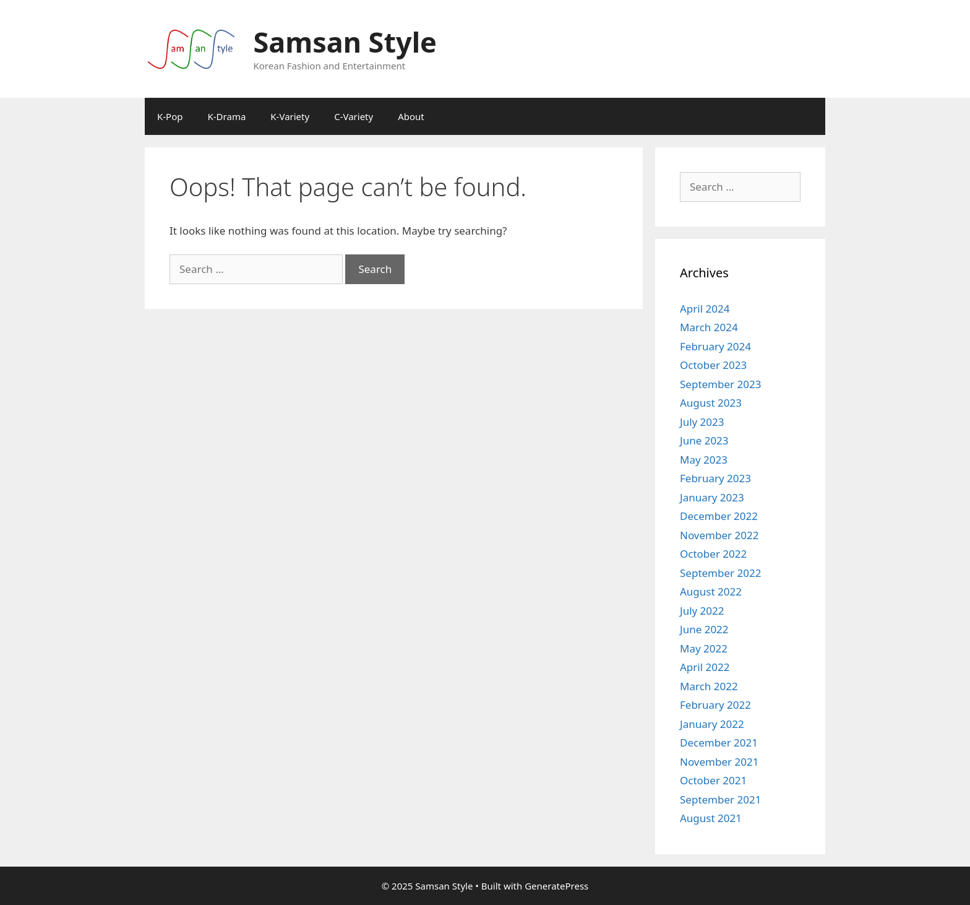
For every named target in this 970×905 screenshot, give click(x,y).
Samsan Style (345, 42)
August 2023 (711, 403)
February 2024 (715, 346)
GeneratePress (556, 886)
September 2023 (720, 384)
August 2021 (711, 818)
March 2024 (709, 327)
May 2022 (704, 648)
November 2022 (719, 535)
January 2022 (712, 724)
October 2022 (713, 554)
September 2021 (720, 799)
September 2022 (720, 573)
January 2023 (712, 497)
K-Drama (227, 116)
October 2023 (713, 365)
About (411, 116)
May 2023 (704, 459)
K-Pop (170, 116)
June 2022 (704, 629)
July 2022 (702, 611)
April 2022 (704, 667)
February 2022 (715, 705)
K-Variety (289, 116)
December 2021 (719, 742)
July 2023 (702, 422)
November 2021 (719, 762)
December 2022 (719, 516)
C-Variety (353, 116)
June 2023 (704, 440)
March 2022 (709, 686)
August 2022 (711, 591)
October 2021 (713, 780)
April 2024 (704, 308)
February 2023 (715, 478)
